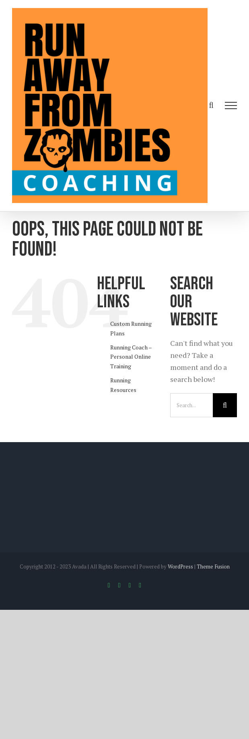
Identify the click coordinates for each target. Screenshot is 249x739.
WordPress (180, 566)
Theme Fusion (213, 566)
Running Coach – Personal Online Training (131, 356)
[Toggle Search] (211, 105)
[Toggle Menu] (231, 105)
